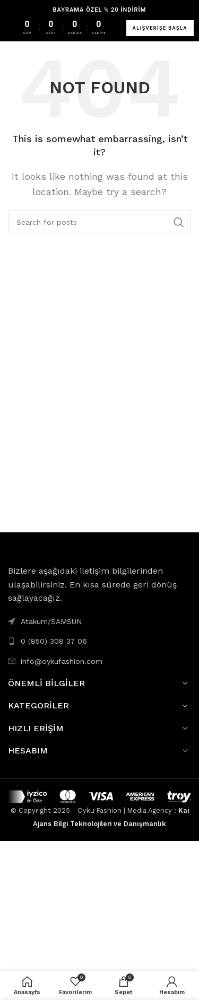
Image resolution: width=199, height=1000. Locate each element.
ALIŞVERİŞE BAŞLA (160, 28)
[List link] (99, 641)
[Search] (99, 222)
